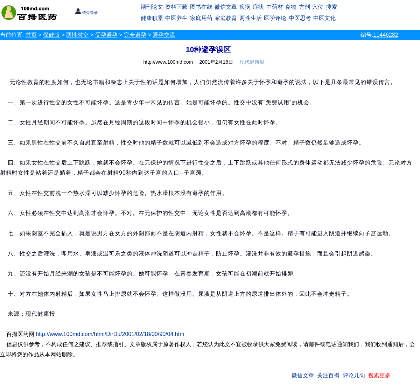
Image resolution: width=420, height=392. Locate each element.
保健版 (51, 35)
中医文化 (324, 18)
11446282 (385, 35)
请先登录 (86, 12)
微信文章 (226, 7)
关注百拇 (328, 375)
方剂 (304, 7)
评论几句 (354, 375)
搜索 (331, 7)
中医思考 (300, 18)
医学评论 (275, 18)
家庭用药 (201, 18)
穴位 (317, 7)
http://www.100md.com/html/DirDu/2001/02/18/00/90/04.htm (110, 334)
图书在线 (201, 7)
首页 (31, 35)
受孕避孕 (106, 35)
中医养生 (176, 18)
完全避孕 (135, 35)
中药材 (274, 7)
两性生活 (250, 18)
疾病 (245, 7)
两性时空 (77, 35)
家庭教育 (226, 18)
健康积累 (152, 18)
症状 (258, 7)
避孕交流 (164, 35)
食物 (290, 7)
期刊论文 (152, 7)
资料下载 (176, 7)
